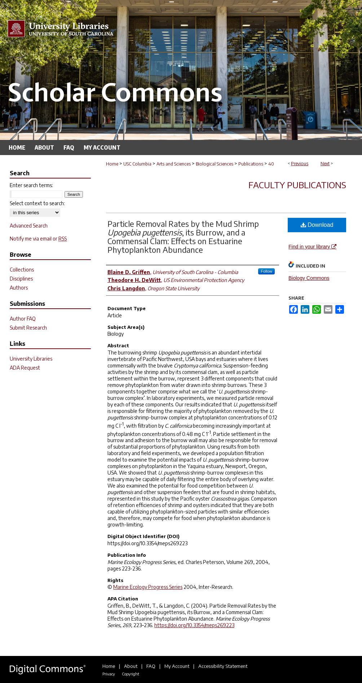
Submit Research (28, 328)
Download (317, 225)
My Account (176, 666)
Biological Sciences (214, 164)
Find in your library (312, 247)
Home (112, 164)
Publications (250, 164)
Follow (266, 271)
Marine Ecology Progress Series (147, 587)
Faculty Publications (297, 184)
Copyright (130, 673)
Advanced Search (29, 225)
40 (271, 164)
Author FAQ (23, 319)
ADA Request (25, 368)
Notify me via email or (38, 238)
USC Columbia (137, 164)
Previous (299, 163)
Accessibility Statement (222, 666)
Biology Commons (309, 278)
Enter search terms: (31, 185)
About (130, 666)
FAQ (150, 666)
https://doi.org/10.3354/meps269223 (194, 625)
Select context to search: (37, 203)
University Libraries (31, 359)
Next (325, 163)
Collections (22, 269)
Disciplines (21, 279)
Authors (19, 288)
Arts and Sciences (173, 164)
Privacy (108, 673)
